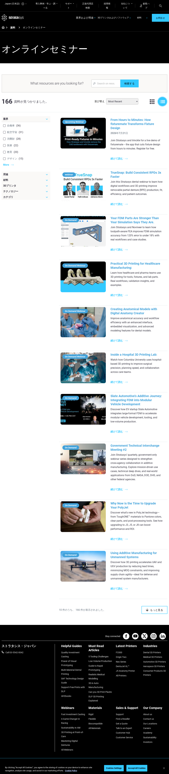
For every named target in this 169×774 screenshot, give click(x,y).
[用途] (26, 174)
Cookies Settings (114, 768)
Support (120, 714)
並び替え (99, 101)
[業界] (26, 119)
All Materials (94, 728)
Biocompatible (96, 723)
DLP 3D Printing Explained (96, 698)
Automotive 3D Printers (154, 661)
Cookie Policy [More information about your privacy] (71, 770)
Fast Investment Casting (73, 714)
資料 (12, 27)
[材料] (26, 180)
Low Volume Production (100, 661)
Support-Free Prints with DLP (73, 689)
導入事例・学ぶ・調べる (45, 5)
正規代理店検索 (87, 5)
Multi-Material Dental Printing (71, 672)
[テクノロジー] (26, 191)
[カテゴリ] (26, 197)
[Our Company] (155, 709)
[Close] (164, 768)
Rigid (91, 714)
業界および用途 (85, 17)
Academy (147, 732)
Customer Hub (123, 732)
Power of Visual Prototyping (68, 663)
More (6, 164)
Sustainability (149, 737)
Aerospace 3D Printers (154, 666)
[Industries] (155, 647)
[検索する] (129, 83)
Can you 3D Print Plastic (100, 692)
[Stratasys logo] (13, 17)
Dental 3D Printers (152, 652)
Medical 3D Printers (152, 657)
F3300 (119, 652)
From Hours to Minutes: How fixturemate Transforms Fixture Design (132, 124)
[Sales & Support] (128, 709)
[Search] (160, 5)
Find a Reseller (123, 719)
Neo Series (121, 661)
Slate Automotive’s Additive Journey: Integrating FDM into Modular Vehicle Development (136, 400)
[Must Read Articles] (101, 649)
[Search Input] (105, 83)
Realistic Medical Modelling (97, 676)
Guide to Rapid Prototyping (96, 668)
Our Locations (150, 723)
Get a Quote (121, 723)
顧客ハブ (145, 5)
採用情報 (107, 5)
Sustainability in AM (70, 727)
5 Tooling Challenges (98, 656)
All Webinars (67, 749)
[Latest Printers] (128, 647)
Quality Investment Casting (70, 654)
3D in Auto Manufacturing (96, 685)
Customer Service (124, 737)
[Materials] (101, 709)
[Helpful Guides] (73, 647)
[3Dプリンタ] (26, 186)
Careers (147, 728)
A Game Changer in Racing (70, 721)
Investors (147, 742)
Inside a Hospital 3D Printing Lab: (134, 354)
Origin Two (121, 657)
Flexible (92, 719)
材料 (139, 17)
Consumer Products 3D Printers (154, 673)
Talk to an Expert (124, 728)
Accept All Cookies (137, 768)
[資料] (19, 27)
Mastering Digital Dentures (69, 743)
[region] (84, 768)
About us (147, 714)
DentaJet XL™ (122, 666)
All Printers (121, 675)
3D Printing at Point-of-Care (72, 734)
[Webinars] (73, 709)
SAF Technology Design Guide (72, 680)
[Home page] (2, 28)
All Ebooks (66, 696)
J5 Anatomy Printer (125, 671)
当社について (125, 5)
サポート (68, 5)
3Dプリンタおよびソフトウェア (113, 17)
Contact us (148, 719)
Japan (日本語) (15, 3)
